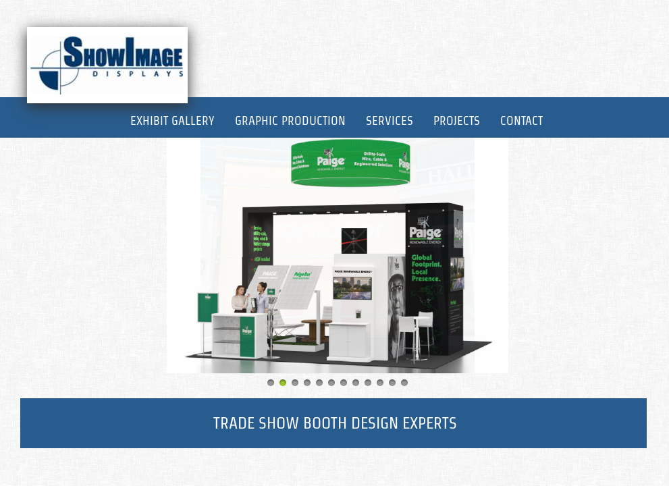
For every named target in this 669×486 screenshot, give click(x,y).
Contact (521, 120)
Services (389, 120)
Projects (456, 120)
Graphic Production (290, 120)
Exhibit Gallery (172, 120)
